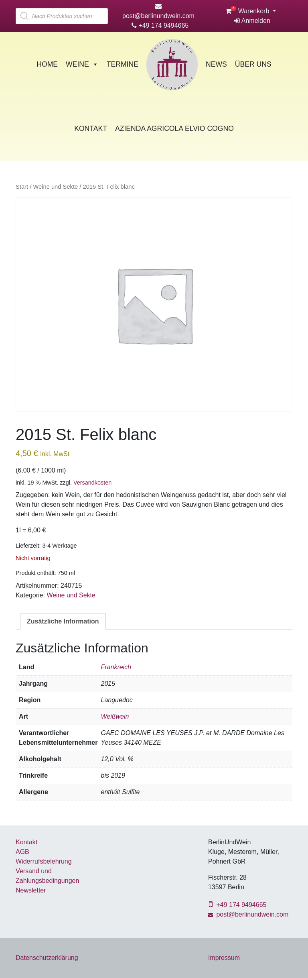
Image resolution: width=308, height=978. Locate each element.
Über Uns (253, 64)
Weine (82, 64)
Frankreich (116, 667)
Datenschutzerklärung (47, 957)
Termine (122, 64)
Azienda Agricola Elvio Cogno (174, 128)
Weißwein (115, 716)
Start (22, 186)
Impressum (224, 957)
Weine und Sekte (55, 186)
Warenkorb (248, 11)
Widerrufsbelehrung (44, 861)
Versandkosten (92, 482)
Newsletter (31, 890)
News (216, 64)
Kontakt (90, 128)
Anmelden (252, 20)
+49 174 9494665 (160, 25)
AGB (22, 851)
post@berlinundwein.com (248, 914)
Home (47, 64)
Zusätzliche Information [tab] (63, 621)
